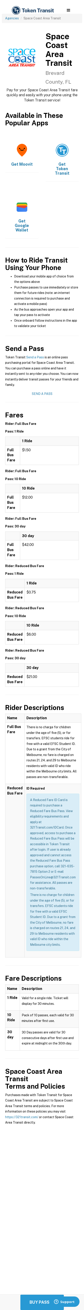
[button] (68, 10)
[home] (32, 10)
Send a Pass (35, 357)
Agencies (12, 18)
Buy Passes (42, 1302)
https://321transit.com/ (21, 1117)
